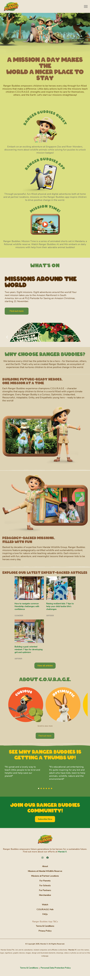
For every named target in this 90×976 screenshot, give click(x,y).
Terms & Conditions (29, 967)
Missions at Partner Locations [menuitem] (45, 875)
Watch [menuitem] (45, 904)
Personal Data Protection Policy (56, 967)
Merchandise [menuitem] (45, 895)
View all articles (45, 665)
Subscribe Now (45, 819)
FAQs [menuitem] (45, 914)
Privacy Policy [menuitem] (45, 930)
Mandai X (62, 851)
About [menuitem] (45, 866)
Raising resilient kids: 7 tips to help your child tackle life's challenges (60, 606)
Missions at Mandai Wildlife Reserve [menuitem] (45, 871)
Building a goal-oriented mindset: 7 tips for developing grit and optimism (29, 649)
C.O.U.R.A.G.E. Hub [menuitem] (45, 909)
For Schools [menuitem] (45, 885)
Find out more (17, 311)
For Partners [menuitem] (45, 890)
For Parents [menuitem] (45, 880)
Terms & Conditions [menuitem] (45, 926)
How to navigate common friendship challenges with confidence (27, 606)
